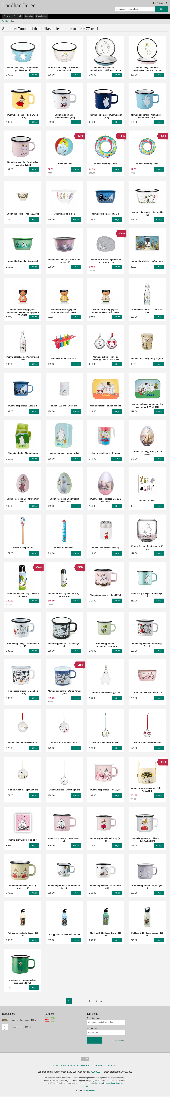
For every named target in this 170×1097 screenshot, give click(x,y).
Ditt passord (92, 1028)
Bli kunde (18, 16)
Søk (161, 9)
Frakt (55, 1066)
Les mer (98, 1084)
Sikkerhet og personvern (93, 1066)
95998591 (95, 1072)
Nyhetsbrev (113, 1066)
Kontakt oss (41, 16)
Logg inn (29, 16)
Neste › (98, 1001)
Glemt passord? (119, 1041)
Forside (7, 16)
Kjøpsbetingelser (69, 1066)
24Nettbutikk (90, 1091)
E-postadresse (93, 1018)
